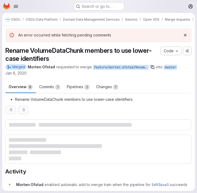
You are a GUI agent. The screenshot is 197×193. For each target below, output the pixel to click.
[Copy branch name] (152, 67)
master (170, 67)
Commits (49, 87)
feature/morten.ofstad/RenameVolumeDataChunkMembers (121, 67)
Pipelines (78, 87)
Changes (107, 87)
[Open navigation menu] (16, 6)
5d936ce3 (160, 184)
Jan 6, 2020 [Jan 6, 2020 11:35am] (16, 73)
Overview (21, 87)
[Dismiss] (185, 35)
